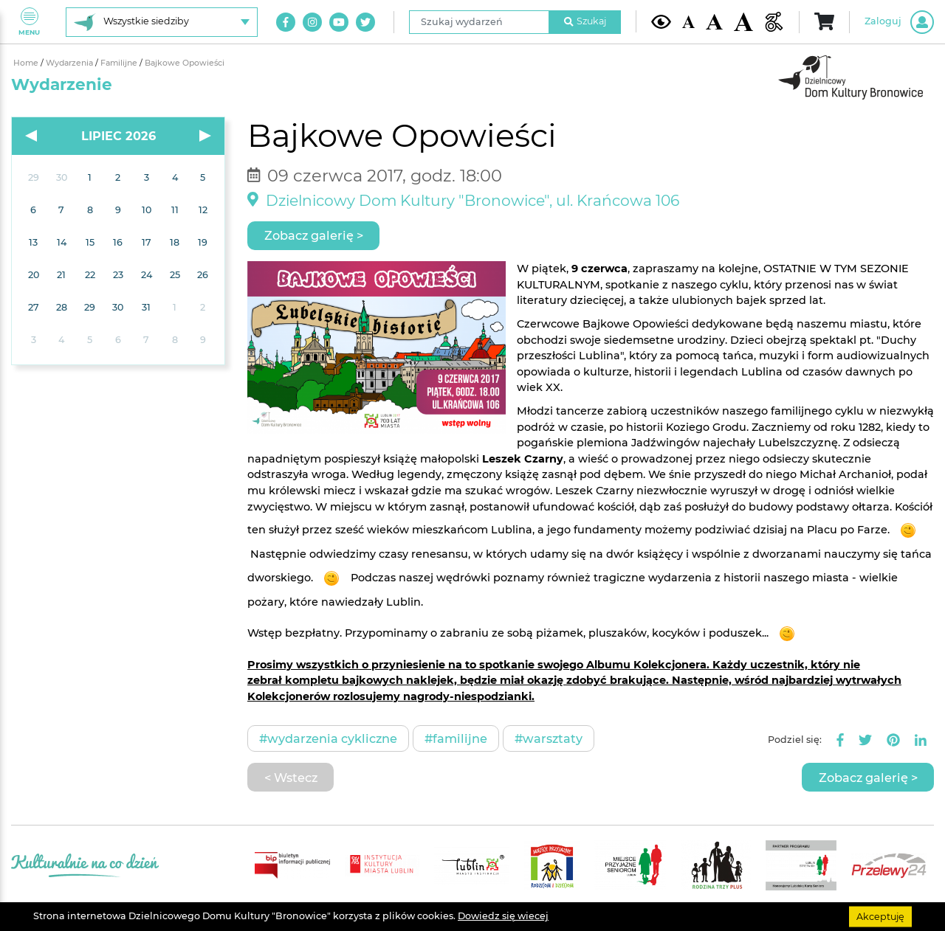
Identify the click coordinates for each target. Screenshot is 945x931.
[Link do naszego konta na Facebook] (285, 22)
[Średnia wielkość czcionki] (714, 22)
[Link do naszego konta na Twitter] (365, 22)
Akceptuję (880, 915)
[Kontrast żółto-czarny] (661, 21)
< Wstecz (290, 777)
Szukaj (585, 21)
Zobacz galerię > (313, 235)
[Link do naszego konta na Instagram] (312, 22)
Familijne (120, 63)
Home (27, 63)
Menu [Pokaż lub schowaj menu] (29, 21)
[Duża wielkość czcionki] (744, 22)
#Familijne (456, 738)
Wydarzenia (70, 63)
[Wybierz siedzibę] (162, 22)
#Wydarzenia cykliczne (328, 738)
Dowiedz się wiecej (503, 915)
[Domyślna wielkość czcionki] (688, 21)
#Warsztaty (549, 738)
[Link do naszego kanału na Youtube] (338, 22)
